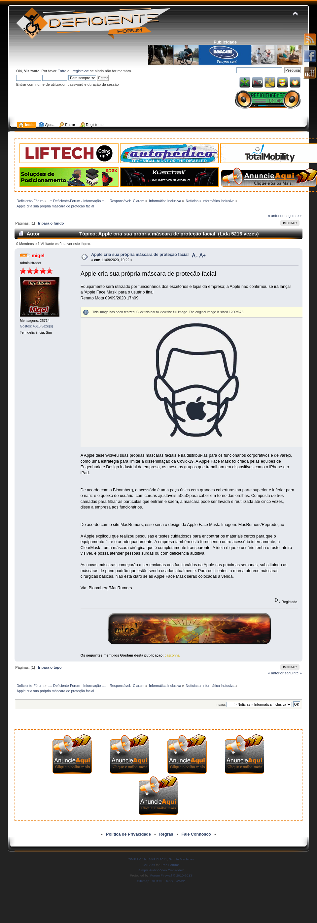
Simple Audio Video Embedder (160, 870)
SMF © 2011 (158, 859)
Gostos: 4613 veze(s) (36, 326)
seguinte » (293, 216)
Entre (61, 71)
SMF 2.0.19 (137, 859)
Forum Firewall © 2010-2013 (171, 875)
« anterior (275, 216)
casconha (172, 655)
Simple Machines (181, 859)
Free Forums (169, 865)
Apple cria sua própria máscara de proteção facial (140, 254)
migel (38, 255)
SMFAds (149, 865)
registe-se (81, 71)
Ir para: (221, 704)
